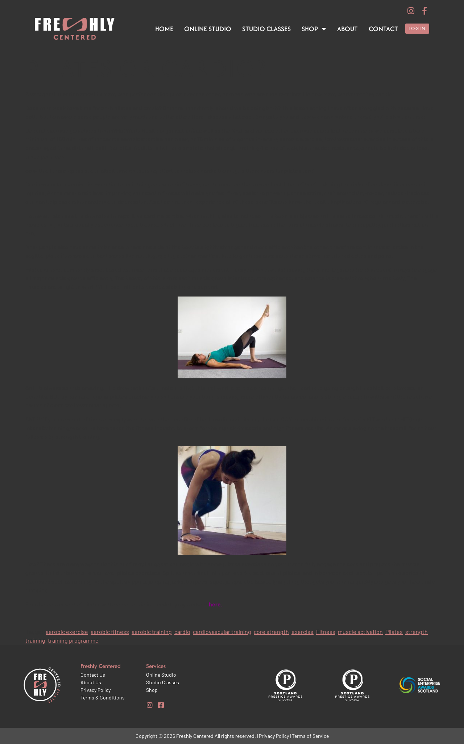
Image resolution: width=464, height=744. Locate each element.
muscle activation (360, 631)
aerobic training (152, 631)
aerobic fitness (110, 631)
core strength (271, 631)
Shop (314, 29)
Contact (383, 29)
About (347, 29)
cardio (182, 631)
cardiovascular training (222, 631)
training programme (73, 640)
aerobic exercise (67, 631)
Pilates (394, 631)
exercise (302, 631)
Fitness (325, 631)
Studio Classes (266, 29)
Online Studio (207, 29)
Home (164, 29)
